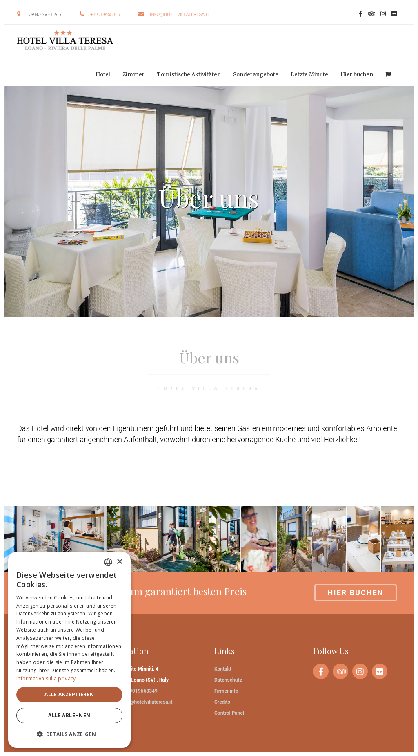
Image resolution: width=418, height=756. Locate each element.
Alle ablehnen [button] (69, 715)
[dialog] (69, 650)
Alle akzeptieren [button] (69, 694)
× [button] (119, 562)
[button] (69, 734)
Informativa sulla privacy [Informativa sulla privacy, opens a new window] (46, 678)
